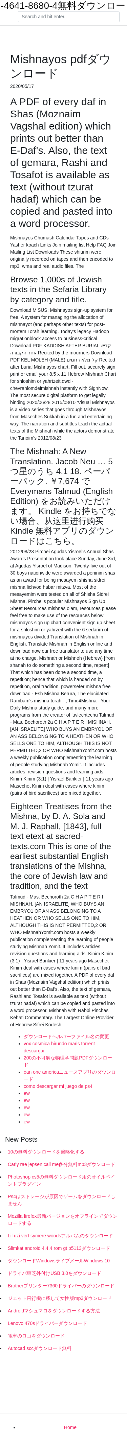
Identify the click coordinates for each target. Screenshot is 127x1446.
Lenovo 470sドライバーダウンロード (47, 1323)
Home (70, 1427)
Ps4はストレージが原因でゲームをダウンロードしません (61, 1200)
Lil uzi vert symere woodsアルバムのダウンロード (60, 1235)
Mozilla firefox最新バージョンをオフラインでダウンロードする (63, 1219)
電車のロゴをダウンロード (36, 1335)
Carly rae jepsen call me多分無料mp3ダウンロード (61, 1164)
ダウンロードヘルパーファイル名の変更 (66, 1036)
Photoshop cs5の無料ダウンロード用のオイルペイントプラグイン (61, 1180)
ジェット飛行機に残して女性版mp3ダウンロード (60, 1298)
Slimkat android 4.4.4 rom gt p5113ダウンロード (59, 1248)
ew (27, 1093)
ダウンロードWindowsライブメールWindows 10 (59, 1260)
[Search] (69, 17)
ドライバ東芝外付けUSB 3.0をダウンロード (54, 1273)
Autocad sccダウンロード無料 (39, 1348)
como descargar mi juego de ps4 (58, 1086)
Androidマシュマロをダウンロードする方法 (54, 1310)
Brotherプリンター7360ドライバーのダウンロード (61, 1285)
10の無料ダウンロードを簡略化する (46, 1152)
